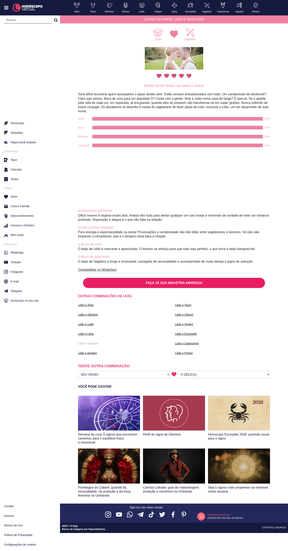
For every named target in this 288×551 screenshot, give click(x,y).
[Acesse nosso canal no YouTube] (119, 515)
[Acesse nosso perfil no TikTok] (151, 515)
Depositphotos (96, 529)
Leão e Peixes (184, 353)
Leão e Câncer (184, 314)
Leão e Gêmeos (88, 314)
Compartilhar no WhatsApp (97, 269)
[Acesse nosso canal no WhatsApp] (129, 515)
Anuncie (9, 515)
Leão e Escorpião (186, 333)
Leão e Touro (183, 305)
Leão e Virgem (184, 324)
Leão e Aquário (87, 353)
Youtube (12, 262)
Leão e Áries (86, 305)
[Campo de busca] (28, 20)
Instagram (13, 272)
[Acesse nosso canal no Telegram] (140, 515)
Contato (9, 506)
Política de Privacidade (18, 535)
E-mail (11, 281)
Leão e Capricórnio (187, 343)
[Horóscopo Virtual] (27, 8)
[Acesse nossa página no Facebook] (173, 515)
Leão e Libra (86, 333)
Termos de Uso (13, 525)
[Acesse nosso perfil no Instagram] (108, 515)
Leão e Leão (86, 324)
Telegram (13, 291)
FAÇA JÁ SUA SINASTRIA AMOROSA (174, 283)
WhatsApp (14, 253)
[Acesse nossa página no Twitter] (162, 515)
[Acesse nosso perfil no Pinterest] (183, 515)
